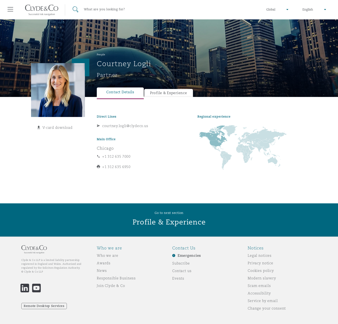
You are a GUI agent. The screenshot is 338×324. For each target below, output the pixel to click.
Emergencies (189, 255)
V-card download (57, 127)
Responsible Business (116, 278)
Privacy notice (260, 263)
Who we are (107, 255)
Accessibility (259, 293)
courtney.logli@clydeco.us (125, 126)
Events (178, 278)
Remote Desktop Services (44, 306)
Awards (104, 263)
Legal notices (260, 255)
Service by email (263, 301)
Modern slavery (262, 278)
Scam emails (259, 286)
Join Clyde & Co (111, 286)
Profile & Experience (168, 93)
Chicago (105, 148)
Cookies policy (261, 270)
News (102, 270)
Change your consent (267, 308)
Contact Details (120, 92)
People (101, 54)
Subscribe (181, 263)
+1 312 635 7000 (116, 156)
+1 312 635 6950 (116, 167)
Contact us (182, 271)
